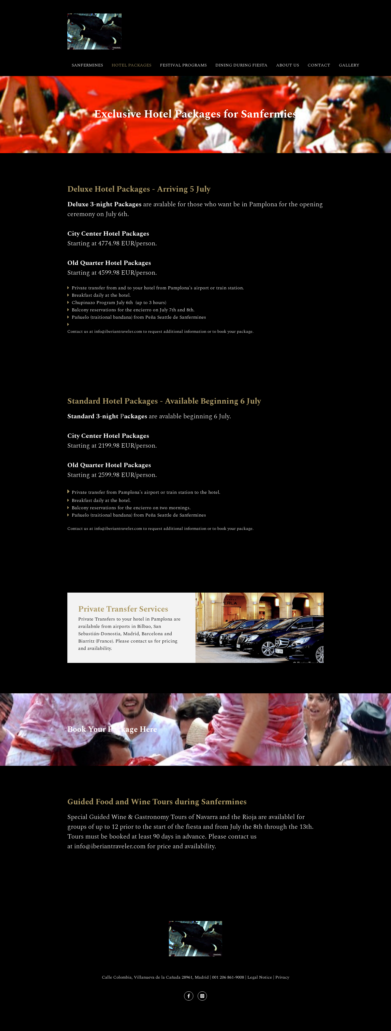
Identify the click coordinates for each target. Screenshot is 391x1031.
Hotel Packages (131, 65)
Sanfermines (87, 65)
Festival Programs (183, 65)
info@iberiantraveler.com (118, 331)
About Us (287, 65)
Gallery (349, 65)
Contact (319, 65)
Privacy (282, 977)
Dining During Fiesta (241, 65)
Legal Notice (259, 977)
